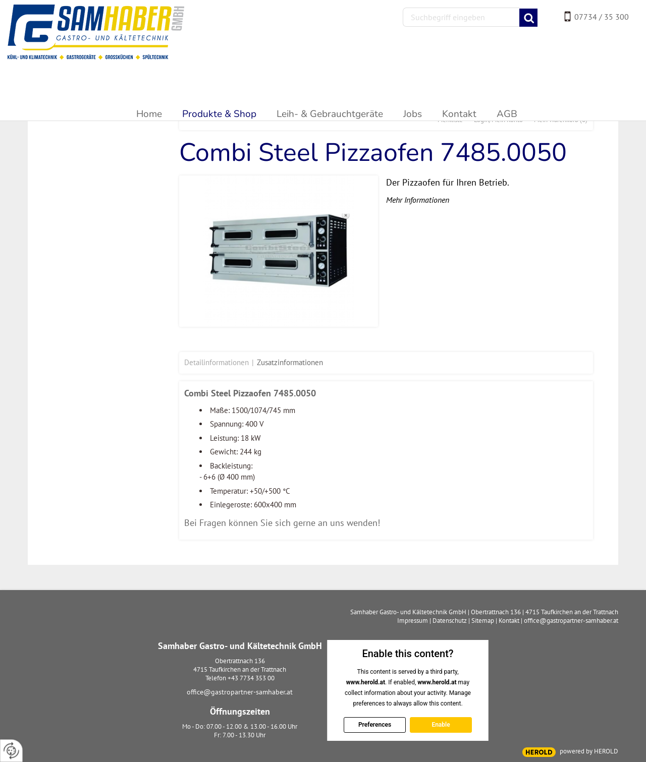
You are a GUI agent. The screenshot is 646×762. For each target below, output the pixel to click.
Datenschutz (450, 620)
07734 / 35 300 (601, 17)
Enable (441, 724)
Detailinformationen (216, 362)
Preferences (374, 724)
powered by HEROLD (589, 751)
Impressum (412, 620)
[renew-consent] (11, 750)
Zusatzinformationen (290, 362)
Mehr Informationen (417, 200)
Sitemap (482, 620)
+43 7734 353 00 (251, 678)
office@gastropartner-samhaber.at (240, 691)
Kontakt (509, 620)
